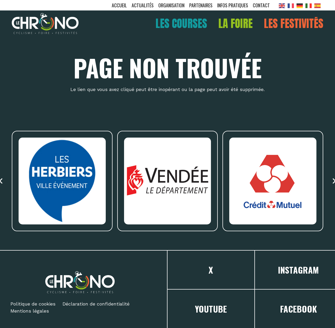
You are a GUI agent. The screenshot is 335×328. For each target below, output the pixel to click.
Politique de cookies (32, 304)
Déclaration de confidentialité (96, 304)
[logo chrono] (45, 23)
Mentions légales (29, 311)
